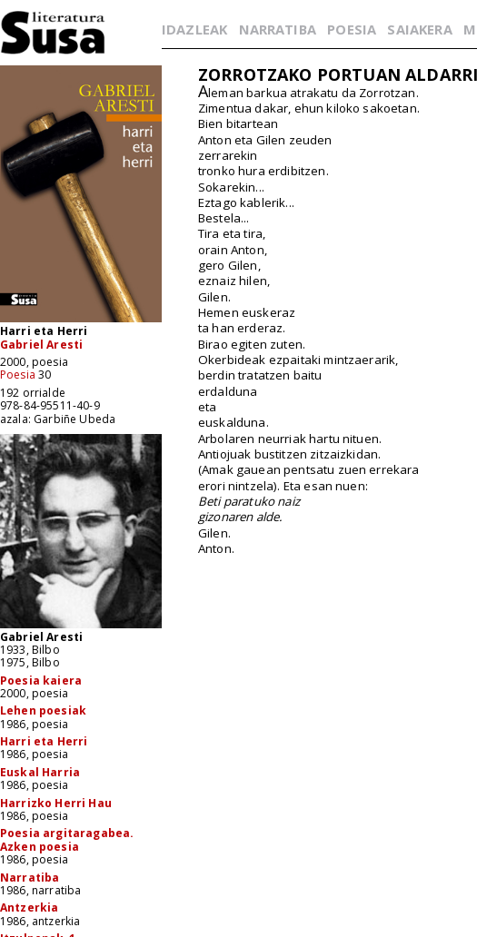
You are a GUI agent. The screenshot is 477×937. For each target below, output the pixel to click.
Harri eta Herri (43, 741)
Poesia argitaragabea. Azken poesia (67, 839)
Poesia (17, 374)
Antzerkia (29, 907)
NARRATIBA (277, 29)
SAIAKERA (419, 29)
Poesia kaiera (41, 680)
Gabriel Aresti (41, 344)
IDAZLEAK (194, 29)
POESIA (351, 29)
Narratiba (29, 877)
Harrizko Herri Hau (56, 803)
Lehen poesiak (43, 710)
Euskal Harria (40, 772)
